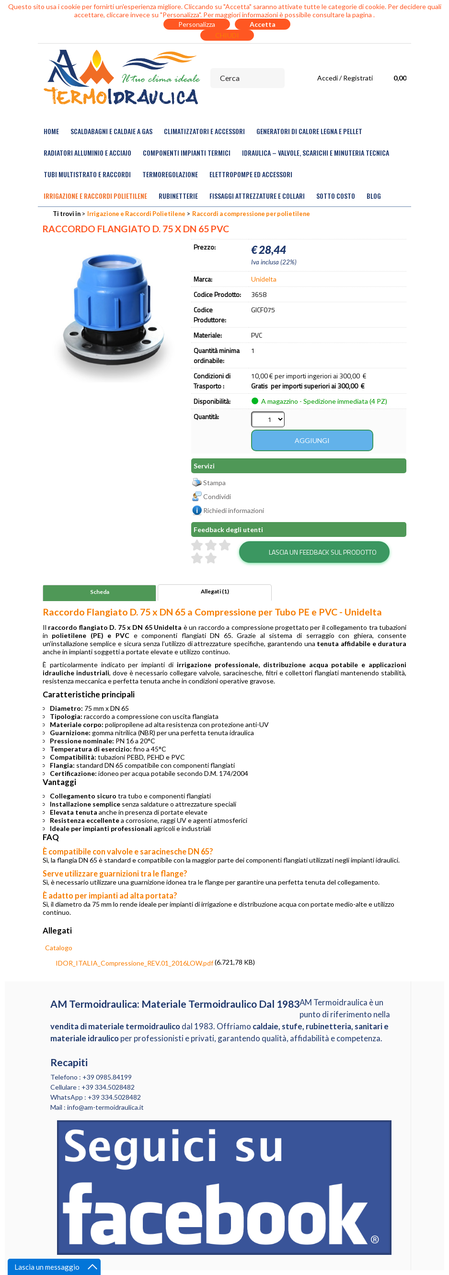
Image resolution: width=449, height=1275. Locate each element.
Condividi (217, 496)
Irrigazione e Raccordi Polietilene (95, 196)
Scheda (99, 591)
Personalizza (196, 24)
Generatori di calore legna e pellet (309, 131)
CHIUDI (227, 35)
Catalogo (58, 948)
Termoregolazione (170, 174)
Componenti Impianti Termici (186, 153)
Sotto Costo (335, 196)
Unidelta (263, 279)
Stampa (214, 482)
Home (51, 131)
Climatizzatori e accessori (204, 131)
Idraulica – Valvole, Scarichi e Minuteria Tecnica (315, 153)
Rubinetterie (178, 196)
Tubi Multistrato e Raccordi (87, 174)
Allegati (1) (215, 591)
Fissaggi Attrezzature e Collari (257, 196)
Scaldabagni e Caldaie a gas (111, 131)
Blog (374, 196)
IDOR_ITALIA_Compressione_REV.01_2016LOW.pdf (134, 963)
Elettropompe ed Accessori (250, 174)
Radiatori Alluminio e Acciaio (87, 153)
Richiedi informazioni (233, 510)
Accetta (263, 24)
